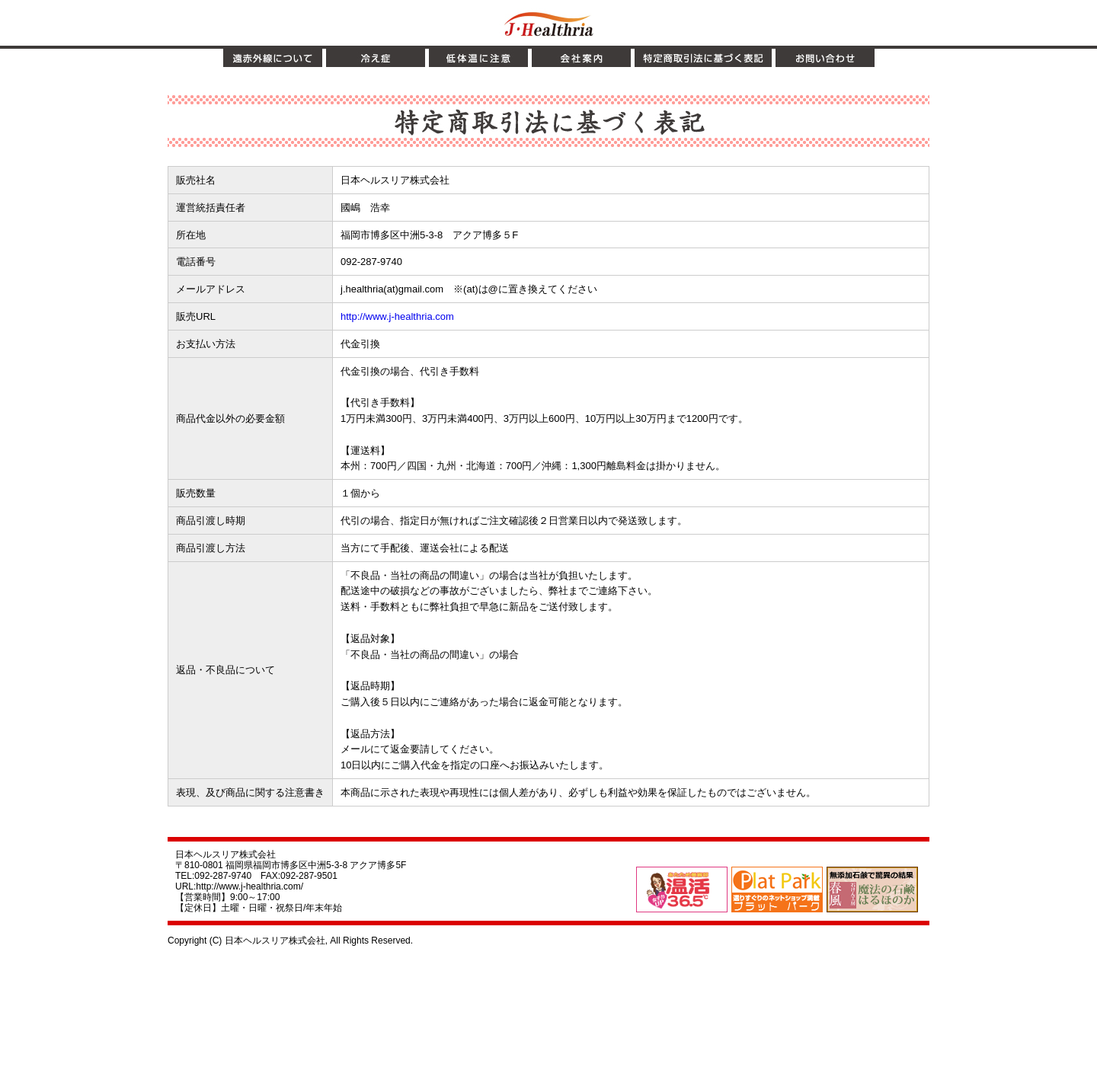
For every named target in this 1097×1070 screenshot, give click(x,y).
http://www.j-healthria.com (397, 316)
